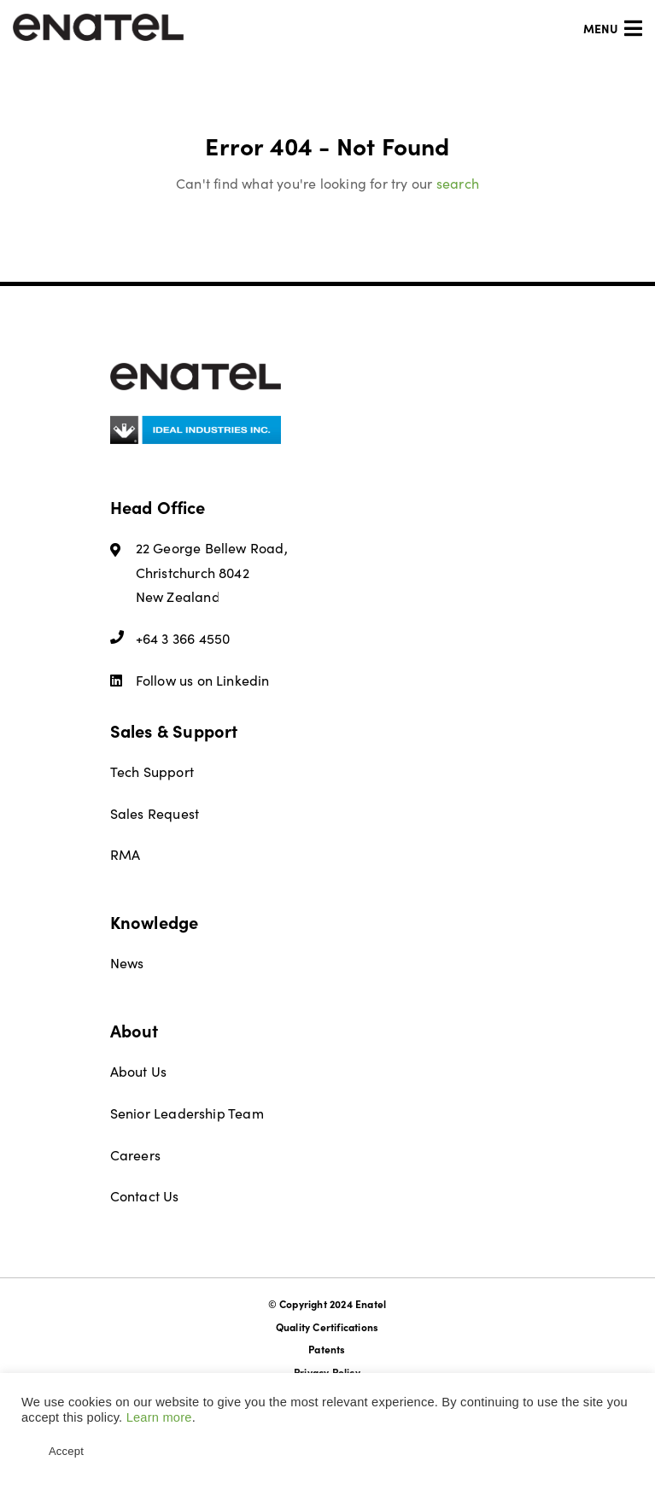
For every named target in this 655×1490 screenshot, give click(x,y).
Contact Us (144, 1196)
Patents (326, 1349)
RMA (125, 854)
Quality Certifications (327, 1327)
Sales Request (155, 813)
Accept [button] (66, 1451)
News (127, 963)
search (457, 183)
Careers (135, 1155)
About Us (138, 1071)
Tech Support (152, 771)
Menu (612, 28)
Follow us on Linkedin (190, 680)
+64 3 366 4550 (170, 638)
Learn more (159, 1417)
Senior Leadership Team (187, 1113)
